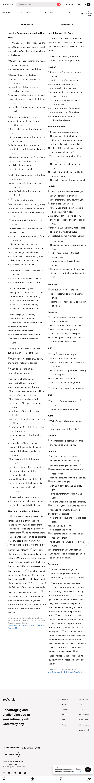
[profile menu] (87, 4)
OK (88, 769)
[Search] (36, 4)
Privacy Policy (7, 764)
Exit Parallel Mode (89, 13)
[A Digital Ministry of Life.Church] (47, 746)
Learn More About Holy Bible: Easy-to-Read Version (66, 672)
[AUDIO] (75, 13)
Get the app (69, 4)
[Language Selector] (79, 4)
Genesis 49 (12, 12)
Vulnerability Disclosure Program (14, 767)
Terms (16, 764)
